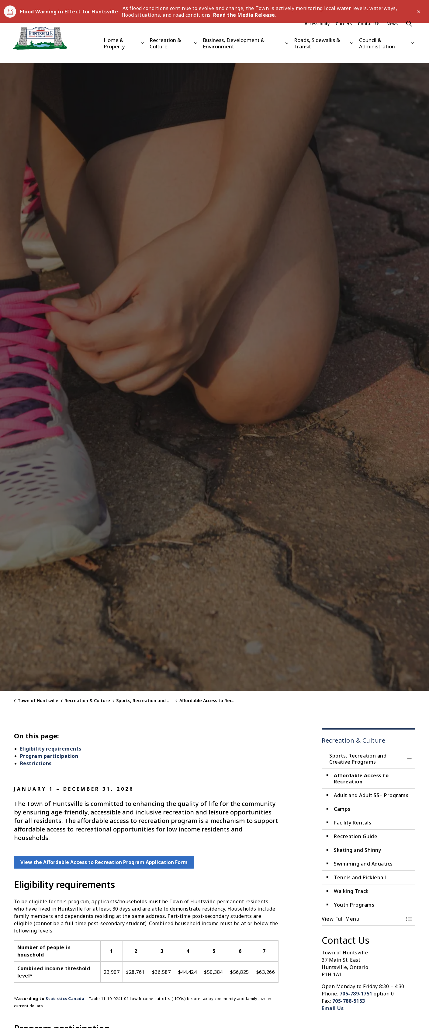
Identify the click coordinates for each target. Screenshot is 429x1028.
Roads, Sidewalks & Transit (317, 52)
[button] (362, 918)
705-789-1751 (356, 993)
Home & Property (114, 52)
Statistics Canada (65, 998)
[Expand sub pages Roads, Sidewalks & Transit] (351, 53)
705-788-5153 (348, 1001)
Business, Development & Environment (234, 52)
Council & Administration (377, 52)
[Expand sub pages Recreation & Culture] (195, 53)
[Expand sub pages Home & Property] (142, 53)
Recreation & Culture (165, 52)
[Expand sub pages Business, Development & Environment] (286, 53)
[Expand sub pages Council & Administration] (412, 53)
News (392, 33)
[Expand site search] (409, 33)
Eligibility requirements (50, 748)
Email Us (333, 1008)
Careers (344, 33)
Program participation (49, 756)
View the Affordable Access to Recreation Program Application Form (104, 862)
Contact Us (369, 33)
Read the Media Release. (245, 15)
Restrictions (36, 763)
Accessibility (317, 33)
